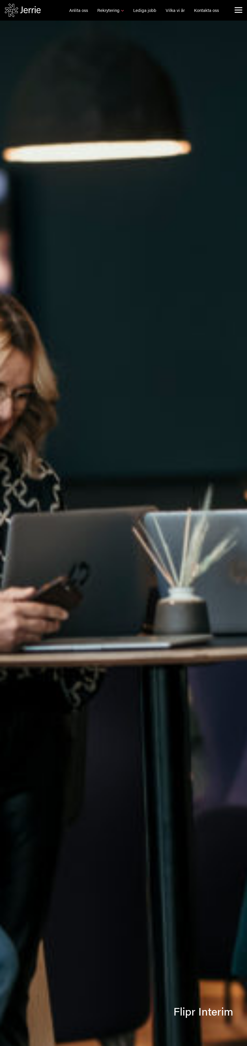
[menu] (238, 10)
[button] (79, 10)
